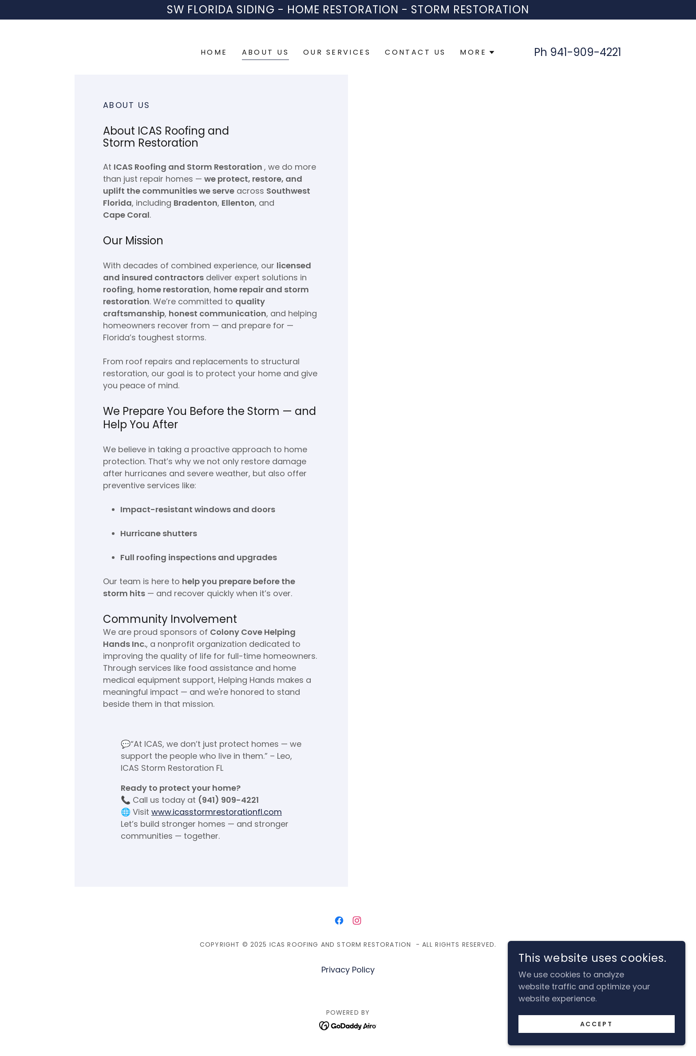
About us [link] (265, 52)
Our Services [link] (337, 52)
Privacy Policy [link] (348, 969)
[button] (477, 52)
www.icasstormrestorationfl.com (216, 811)
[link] (339, 920)
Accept (596, 1030)
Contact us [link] (415, 52)
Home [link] (214, 52)
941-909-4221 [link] (585, 52)
